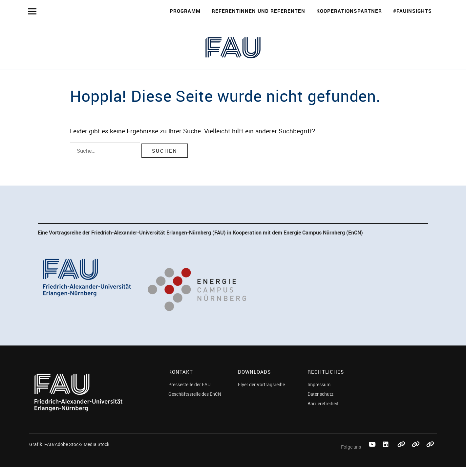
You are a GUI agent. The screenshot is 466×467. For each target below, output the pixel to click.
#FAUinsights (412, 11)
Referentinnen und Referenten (258, 11)
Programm (185, 11)
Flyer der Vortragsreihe (261, 384)
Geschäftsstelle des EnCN (194, 394)
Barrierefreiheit (323, 403)
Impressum (318, 384)
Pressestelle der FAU (189, 384)
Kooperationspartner (349, 11)
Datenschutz (320, 394)
